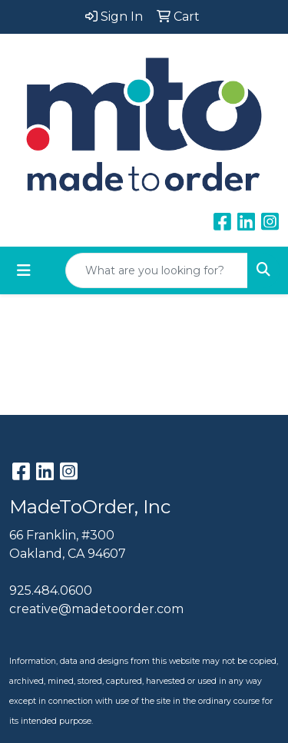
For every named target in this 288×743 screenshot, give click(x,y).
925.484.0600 (50, 590)
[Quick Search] (156, 270)
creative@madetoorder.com (96, 609)
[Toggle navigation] (24, 270)
